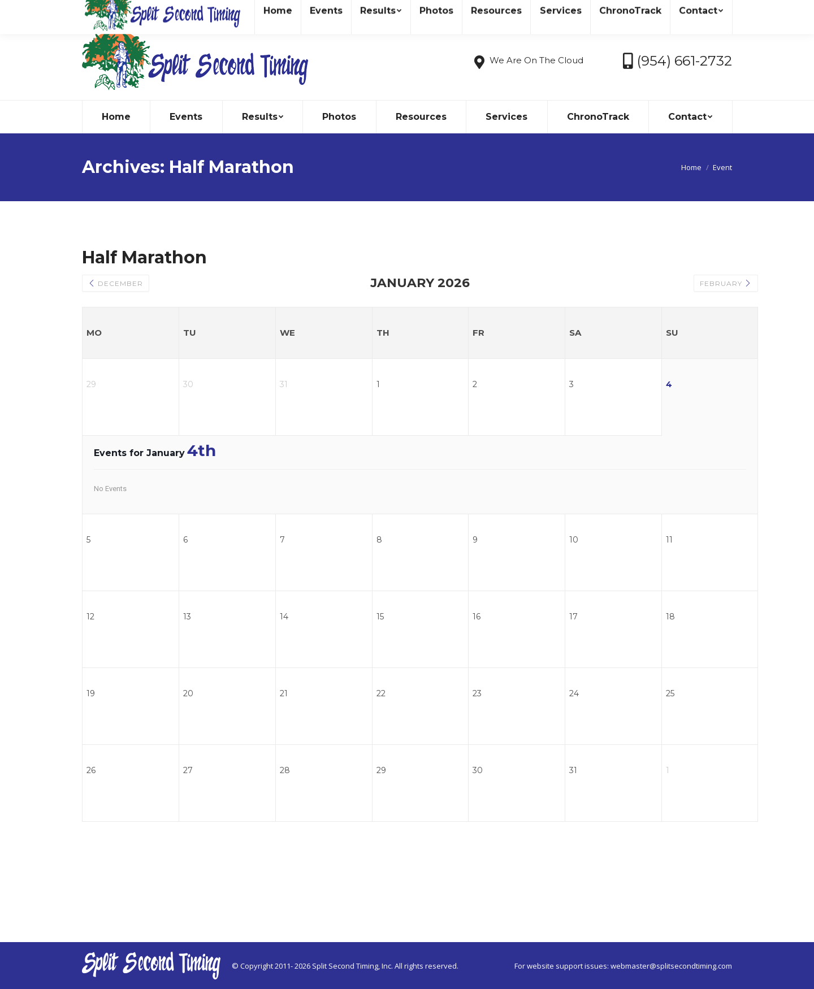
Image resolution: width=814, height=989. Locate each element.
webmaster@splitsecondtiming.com (671, 966)
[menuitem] (116, 117)
